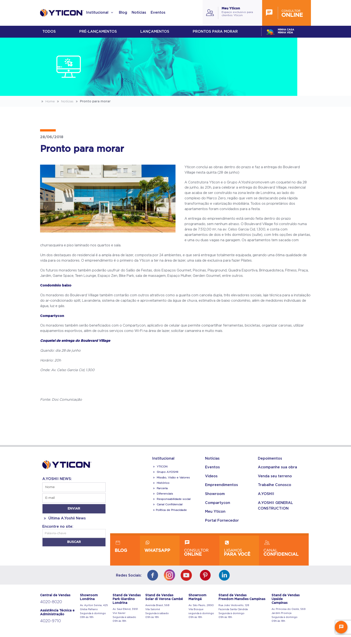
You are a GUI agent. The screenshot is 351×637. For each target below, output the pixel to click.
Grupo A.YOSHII (165, 472)
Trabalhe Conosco (274, 485)
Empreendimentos (221, 485)
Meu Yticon (215, 511)
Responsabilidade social (171, 499)
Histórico (160, 483)
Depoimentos (270, 458)
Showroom (215, 494)
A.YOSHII (266, 494)
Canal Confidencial (169, 504)
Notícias (139, 12)
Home (47, 101)
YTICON (159, 466)
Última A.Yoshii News (64, 518)
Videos (211, 476)
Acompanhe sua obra (277, 467)
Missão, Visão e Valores (171, 477)
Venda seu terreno (275, 476)
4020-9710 (50, 621)
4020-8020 (51, 602)
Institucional (100, 12)
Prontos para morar (215, 31)
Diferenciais (162, 493)
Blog (123, 12)
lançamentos (154, 31)
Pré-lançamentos (98, 31)
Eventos (158, 12)
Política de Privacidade (169, 510)
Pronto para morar (93, 101)
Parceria (160, 488)
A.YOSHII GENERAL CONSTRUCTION (275, 505)
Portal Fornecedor (222, 520)
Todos (49, 31)
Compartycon (217, 503)
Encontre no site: (57, 526)
